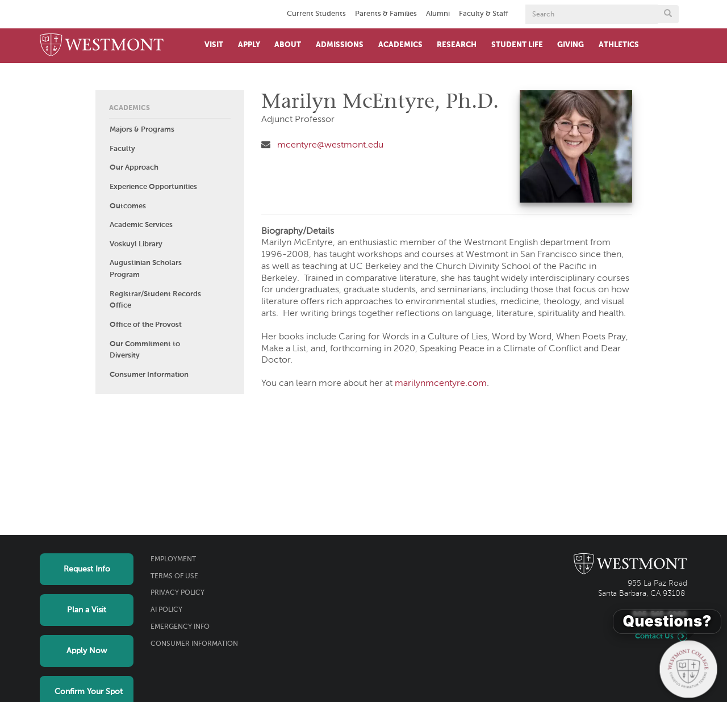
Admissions (340, 45)
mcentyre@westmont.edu (330, 145)
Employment (173, 559)
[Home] (102, 45)
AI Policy (166, 610)
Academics (400, 45)
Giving (570, 45)
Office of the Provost (146, 325)
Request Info (87, 569)
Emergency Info (180, 627)
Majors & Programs (142, 129)
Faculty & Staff (483, 14)
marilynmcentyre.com (441, 383)
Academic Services (141, 225)
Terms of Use (174, 576)
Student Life (517, 45)
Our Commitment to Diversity (145, 350)
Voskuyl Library (136, 244)
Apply (249, 45)
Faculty (122, 149)
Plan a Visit (86, 610)
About (287, 45)
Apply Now (86, 651)
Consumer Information (149, 375)
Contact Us (654, 636)
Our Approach (134, 167)
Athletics (619, 45)
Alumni (438, 14)
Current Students (316, 14)
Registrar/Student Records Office (155, 300)
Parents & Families (386, 14)
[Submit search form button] (668, 14)
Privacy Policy (177, 593)
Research (457, 45)
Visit (213, 45)
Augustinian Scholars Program (146, 269)
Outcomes (128, 206)
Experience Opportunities (153, 187)
